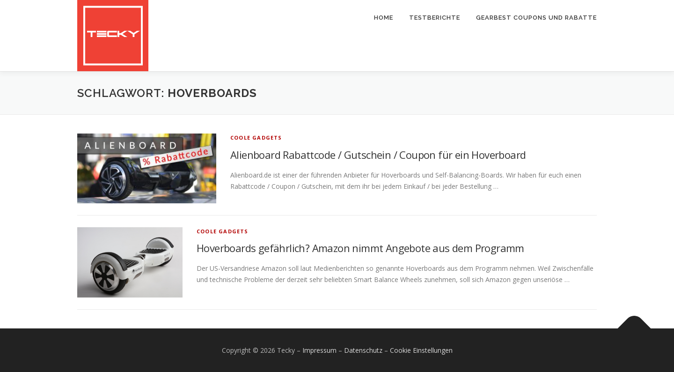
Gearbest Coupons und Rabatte (536, 17)
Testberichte (434, 17)
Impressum (319, 350)
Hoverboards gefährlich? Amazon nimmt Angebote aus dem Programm (360, 248)
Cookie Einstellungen (421, 350)
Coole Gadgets (256, 137)
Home (383, 17)
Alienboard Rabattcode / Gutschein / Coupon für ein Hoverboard (378, 155)
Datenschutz (363, 350)
